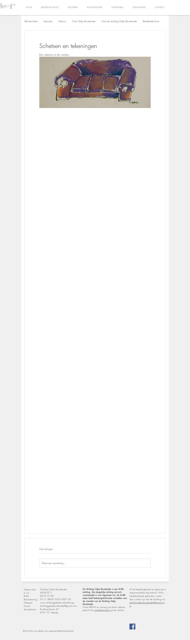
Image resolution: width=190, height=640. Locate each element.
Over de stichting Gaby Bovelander (119, 21)
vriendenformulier (102, 610)
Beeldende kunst (151, 21)
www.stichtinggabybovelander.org (57, 602)
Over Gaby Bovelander (83, 21)
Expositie (48, 21)
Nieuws (62, 21)
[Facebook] (132, 626)
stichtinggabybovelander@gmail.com (58, 606)
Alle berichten (31, 21)
